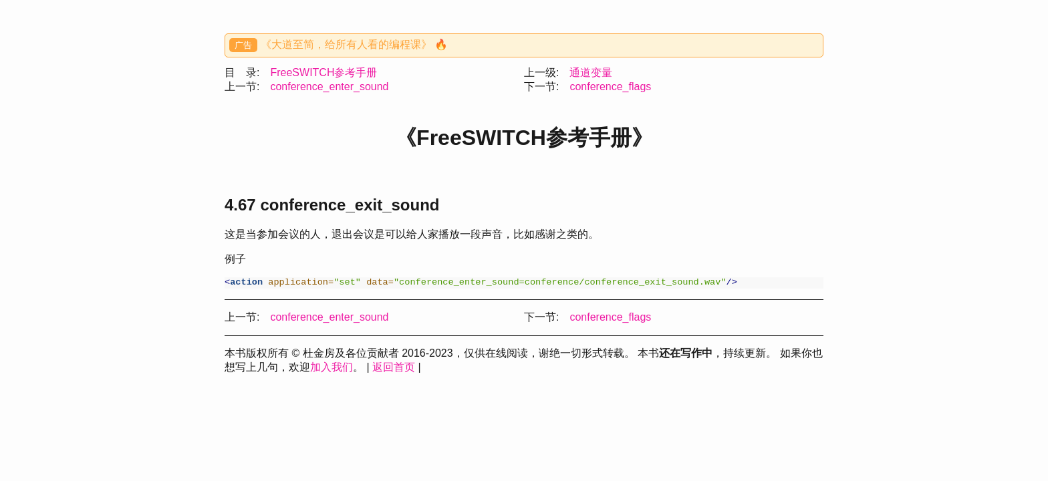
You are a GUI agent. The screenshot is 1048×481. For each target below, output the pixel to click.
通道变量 (590, 72)
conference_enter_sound (329, 86)
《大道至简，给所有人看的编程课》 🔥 (354, 44)
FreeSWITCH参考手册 (323, 72)
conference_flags (610, 86)
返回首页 (393, 368)
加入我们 (331, 368)
